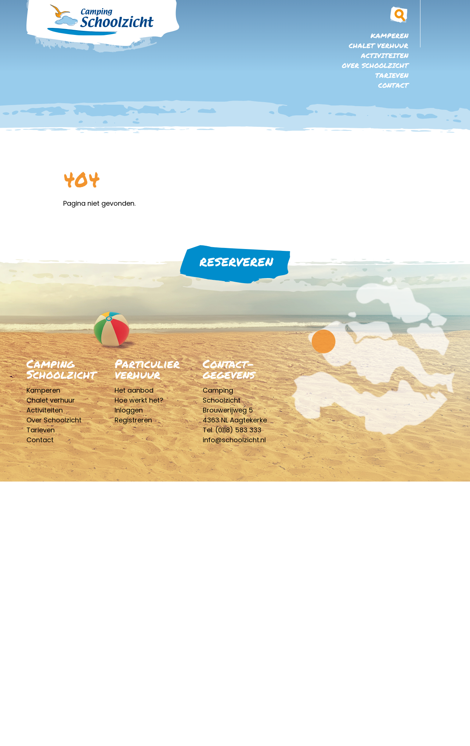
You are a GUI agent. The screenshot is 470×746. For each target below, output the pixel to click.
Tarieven (391, 75)
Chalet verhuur (378, 45)
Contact (393, 85)
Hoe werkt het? (139, 400)
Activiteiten (384, 55)
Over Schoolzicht (375, 65)
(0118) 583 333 (238, 430)
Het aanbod (134, 390)
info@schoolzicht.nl (234, 439)
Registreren (133, 420)
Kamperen (389, 35)
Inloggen (129, 410)
